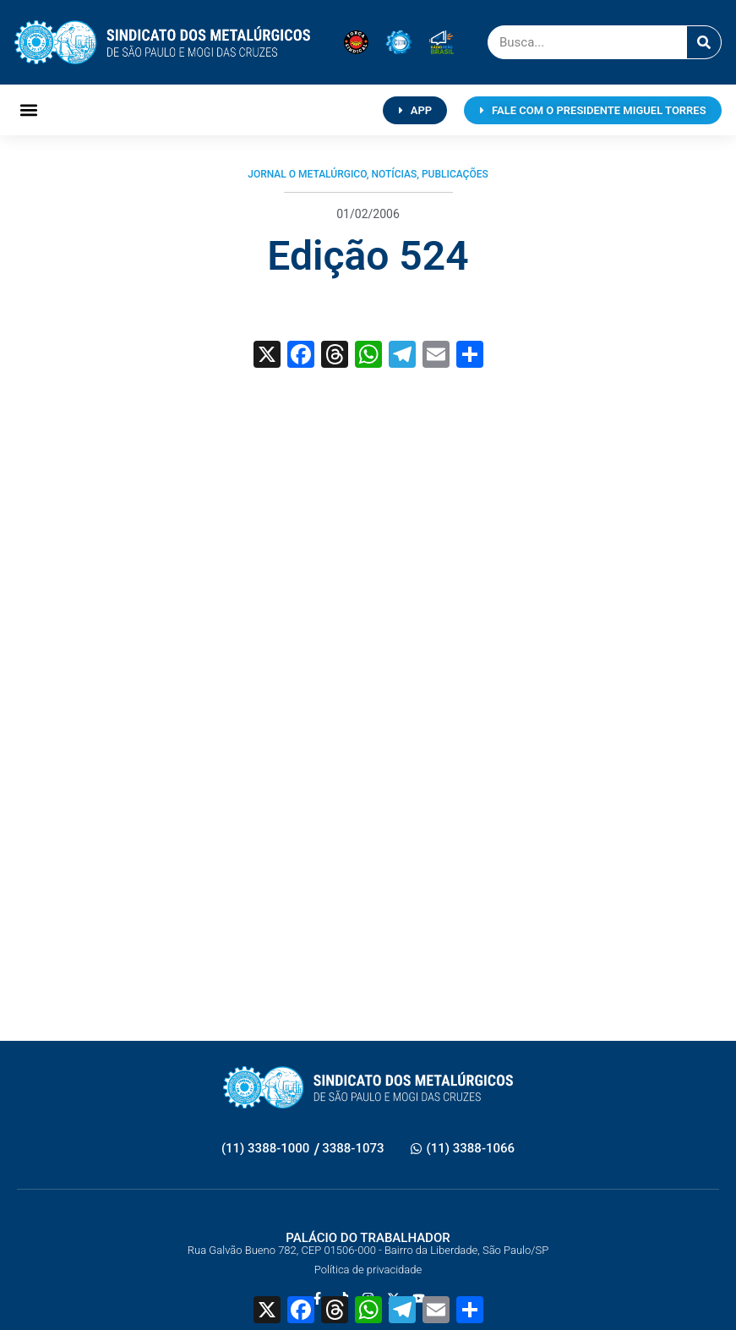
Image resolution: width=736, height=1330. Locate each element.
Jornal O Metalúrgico (307, 174)
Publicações (455, 174)
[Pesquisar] (704, 42)
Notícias (394, 174)
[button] (28, 110)
